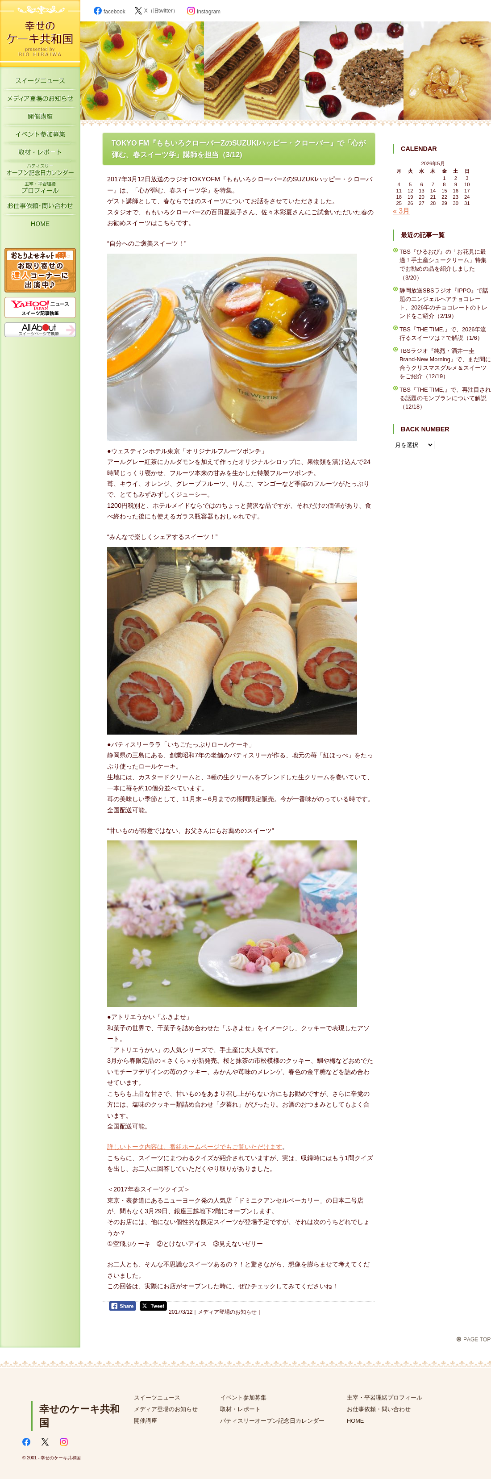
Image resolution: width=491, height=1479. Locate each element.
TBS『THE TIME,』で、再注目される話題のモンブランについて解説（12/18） (445, 398)
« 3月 (401, 211)
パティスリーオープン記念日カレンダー (40, 172)
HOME (40, 225)
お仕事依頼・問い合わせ (379, 1409)
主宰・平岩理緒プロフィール (40, 190)
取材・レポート (40, 154)
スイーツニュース (40, 83)
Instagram (204, 11)
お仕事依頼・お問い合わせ (40, 208)
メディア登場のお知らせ (40, 100)
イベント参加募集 (40, 136)
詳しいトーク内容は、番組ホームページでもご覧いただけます (194, 1146)
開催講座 (40, 118)
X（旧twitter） (156, 11)
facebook (109, 11)
